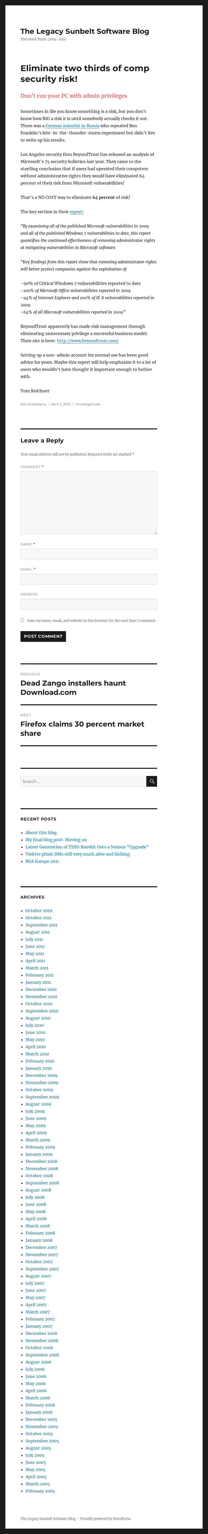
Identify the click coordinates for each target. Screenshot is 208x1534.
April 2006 (36, 1390)
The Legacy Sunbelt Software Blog (84, 31)
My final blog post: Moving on (56, 839)
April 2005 (36, 1476)
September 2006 (42, 1354)
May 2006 (36, 1383)
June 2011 (35, 946)
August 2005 (38, 1448)
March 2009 (38, 1139)
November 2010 (41, 996)
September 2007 (42, 1268)
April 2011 (35, 960)
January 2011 (38, 982)
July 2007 (35, 1283)
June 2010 (35, 1032)
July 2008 (35, 1197)
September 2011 (42, 924)
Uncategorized (87, 404)
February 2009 (40, 1147)
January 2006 (39, 1412)
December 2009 (42, 1075)
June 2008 (36, 1204)
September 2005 (42, 1440)
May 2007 (35, 1297)
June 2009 (36, 1118)
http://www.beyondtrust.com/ (88, 340)
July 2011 (34, 939)
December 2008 (41, 1161)
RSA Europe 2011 (42, 861)
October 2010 (39, 1003)
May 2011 (35, 953)
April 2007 (36, 1304)
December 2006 (42, 1333)
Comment (32, 467)
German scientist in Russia (73, 125)
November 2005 (42, 1426)
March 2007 (38, 1311)
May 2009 (36, 1125)
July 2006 (35, 1369)
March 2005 (38, 1483)
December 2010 (41, 989)
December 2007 (41, 1247)
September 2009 (42, 1096)
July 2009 (35, 1111)
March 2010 (37, 1053)
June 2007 (36, 1290)
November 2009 (42, 1082)
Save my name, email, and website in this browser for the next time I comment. (91, 621)
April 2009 (36, 1132)
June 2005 (36, 1462)
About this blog (41, 832)
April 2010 (36, 1046)
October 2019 (39, 910)
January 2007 (39, 1326)
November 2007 (42, 1254)
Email (28, 569)
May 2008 (36, 1211)
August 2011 (38, 932)
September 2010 (42, 1010)
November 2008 (42, 1168)
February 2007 (40, 1319)
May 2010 (35, 1039)
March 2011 (37, 967)
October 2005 (39, 1433)
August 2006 (38, 1362)
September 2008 (42, 1182)
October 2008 (39, 1175)
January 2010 (39, 1068)
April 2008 (36, 1218)
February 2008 (40, 1233)
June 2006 (36, 1376)
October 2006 (39, 1347)
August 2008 (38, 1190)
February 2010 (40, 1061)
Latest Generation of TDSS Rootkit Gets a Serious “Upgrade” (87, 846)
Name (27, 544)
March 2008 (38, 1225)
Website (29, 594)
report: (77, 211)
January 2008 (39, 1240)
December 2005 (41, 1419)
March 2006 (38, 1397)
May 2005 (36, 1469)
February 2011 (39, 975)
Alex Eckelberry (33, 404)
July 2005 (35, 1455)
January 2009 (39, 1154)
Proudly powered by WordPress (105, 1519)
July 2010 (35, 1025)
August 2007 (38, 1276)
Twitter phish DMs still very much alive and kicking (78, 854)
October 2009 (39, 1089)
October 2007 (39, 1261)
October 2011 (38, 917)
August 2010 (38, 1018)
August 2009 (38, 1104)
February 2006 (40, 1405)
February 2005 (40, 1491)
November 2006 (42, 1340)
